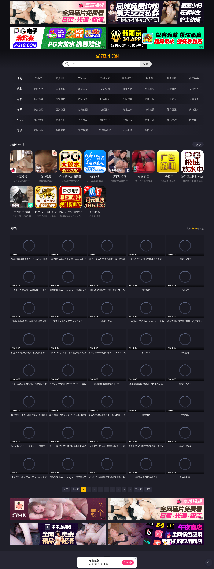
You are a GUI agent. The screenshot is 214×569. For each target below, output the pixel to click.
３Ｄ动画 (105, 88)
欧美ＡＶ (83, 88)
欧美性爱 (105, 99)
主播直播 (172, 88)
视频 (20, 89)
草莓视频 (83, 130)
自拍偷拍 (60, 88)
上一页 (75, 489)
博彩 (20, 78)
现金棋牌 (172, 78)
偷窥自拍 (38, 109)
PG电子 (38, 78)
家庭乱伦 (60, 120)
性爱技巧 (194, 120)
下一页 (138, 489)
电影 (20, 99)
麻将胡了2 (127, 78)
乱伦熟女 (172, 99)
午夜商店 (60, 130)
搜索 (145, 64)
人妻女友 (83, 120)
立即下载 (128, 562)
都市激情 (38, 120)
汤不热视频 (105, 130)
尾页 (148, 489)
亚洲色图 (60, 109)
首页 (66, 489)
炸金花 (149, 78)
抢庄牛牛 (194, 78)
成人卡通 (83, 99)
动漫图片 (105, 109)
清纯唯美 (149, 109)
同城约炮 (38, 130)
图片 (20, 109)
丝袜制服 (149, 88)
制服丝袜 (127, 99)
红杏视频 (127, 130)
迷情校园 (127, 120)
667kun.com (107, 56)
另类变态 (194, 99)
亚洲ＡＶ (38, 88)
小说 (20, 120)
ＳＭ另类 (194, 88)
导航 (20, 130)
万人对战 (83, 78)
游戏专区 (105, 78)
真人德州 (60, 78)
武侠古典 (105, 120)
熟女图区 (172, 109)
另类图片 (194, 109)
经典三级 (149, 99)
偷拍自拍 (60, 99)
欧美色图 (83, 109)
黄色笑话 (172, 120)
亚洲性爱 (38, 99)
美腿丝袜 (127, 109)
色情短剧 (149, 130)
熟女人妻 (127, 88)
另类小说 (149, 120)
